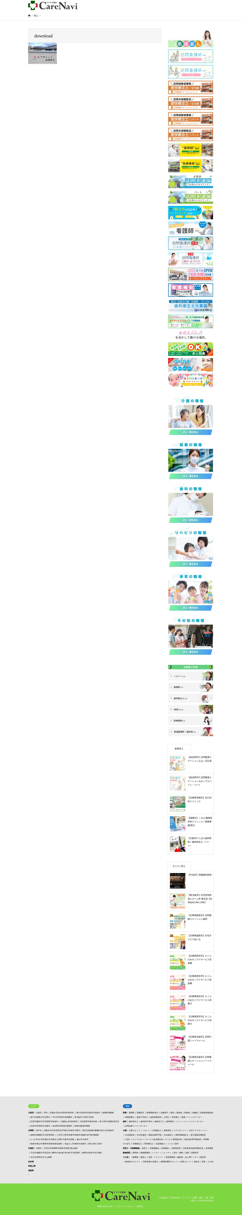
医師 (172, 1113)
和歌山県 (32, 1166)
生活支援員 (141, 1135)
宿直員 (196, 1162)
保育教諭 (165, 1148)
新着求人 (179, 748)
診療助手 (164, 1113)
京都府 (31, 1148)
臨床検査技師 (155, 1117)
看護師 (131, 1113)
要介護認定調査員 (198, 1135)
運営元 (140, 1206)
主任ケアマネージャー (198, 1130)
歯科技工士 (159, 1121)
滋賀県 (31, 1170)
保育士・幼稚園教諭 (131, 1148)
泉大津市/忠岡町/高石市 (109, 1121)
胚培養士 (175, 1117)
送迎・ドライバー (155, 1157)
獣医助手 (195, 1153)
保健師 (195, 1113)
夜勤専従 (167, 1130)
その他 (125, 1157)
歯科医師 (170, 1121)
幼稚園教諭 (154, 1148)
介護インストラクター (134, 1139)
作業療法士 (137, 1144)
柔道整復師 (170, 1157)
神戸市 (39, 1130)
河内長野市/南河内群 (88, 1121)
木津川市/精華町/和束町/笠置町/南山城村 (61, 1148)
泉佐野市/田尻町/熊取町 (62, 1126)
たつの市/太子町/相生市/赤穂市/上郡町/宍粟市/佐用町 (52, 1139)
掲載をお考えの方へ (105, 1206)
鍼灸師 (180, 1157)
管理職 (206, 1139)
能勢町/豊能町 (108, 1113)
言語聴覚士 (160, 1144)
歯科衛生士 (133, 1121)
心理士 (166, 1117)
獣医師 (135, 1153)
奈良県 (31, 1162)
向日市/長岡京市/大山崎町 (41, 1157)
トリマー (156, 1153)
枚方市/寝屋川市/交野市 (40, 1117)
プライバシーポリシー (125, 1206)
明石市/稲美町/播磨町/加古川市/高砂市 (98, 1130)
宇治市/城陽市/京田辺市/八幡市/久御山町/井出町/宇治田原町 (55, 1153)
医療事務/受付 (152, 1113)
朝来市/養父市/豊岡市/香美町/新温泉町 (46, 1144)
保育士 (144, 1148)
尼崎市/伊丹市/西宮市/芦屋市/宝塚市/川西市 (62, 1130)
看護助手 (140, 1113)
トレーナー (166, 1153)
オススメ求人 (179, 866)
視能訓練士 (129, 1117)
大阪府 (31, 1113)
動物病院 (126, 1153)
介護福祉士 (156, 1130)
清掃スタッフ (185, 1162)
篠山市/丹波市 (82, 1139)
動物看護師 (145, 1153)
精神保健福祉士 (181, 1135)
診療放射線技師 (206, 1113)
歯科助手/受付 (146, 1121)
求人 (36, 15)
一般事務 (134, 1157)
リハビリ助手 (173, 1144)
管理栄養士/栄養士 (150, 1162)
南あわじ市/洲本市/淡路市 (75, 1144)
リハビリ (126, 1144)
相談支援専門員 (154, 1135)
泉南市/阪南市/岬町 (82, 1126)
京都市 (39, 1148)
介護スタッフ (134, 1130)
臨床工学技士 (142, 1117)
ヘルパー (146, 1130)
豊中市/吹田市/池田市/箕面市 (88, 1113)
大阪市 (39, 1113)
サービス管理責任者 (173, 1139)
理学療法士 (148, 1144)
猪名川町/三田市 (95, 1144)
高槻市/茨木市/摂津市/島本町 (62, 1113)
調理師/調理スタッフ (169, 1162)
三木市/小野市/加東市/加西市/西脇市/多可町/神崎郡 (78, 1135)
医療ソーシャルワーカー (192, 1117)
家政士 (143, 1157)
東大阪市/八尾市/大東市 (84, 1117)
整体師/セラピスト (132, 1162)
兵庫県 (31, 1130)
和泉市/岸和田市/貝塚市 (40, 1126)
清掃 (187, 1153)
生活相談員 (129, 1135)
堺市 (46, 1113)
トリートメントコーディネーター (190, 1121)
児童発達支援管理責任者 (193, 1148)
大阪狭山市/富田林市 (69, 1121)
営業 (203, 1162)
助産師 (187, 1113)
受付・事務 (178, 1153)
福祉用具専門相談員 (192, 1139)
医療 (125, 1113)
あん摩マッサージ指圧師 (195, 1157)
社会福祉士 (168, 1135)
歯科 (125, 1121)
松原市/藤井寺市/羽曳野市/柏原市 (44, 1121)
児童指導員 (176, 1148)
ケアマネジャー (180, 1130)
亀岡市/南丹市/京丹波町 (92, 1153)
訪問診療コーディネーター (136, 1126)
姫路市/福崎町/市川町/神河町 (42, 1135)
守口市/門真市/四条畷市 (62, 1117)
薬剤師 (179, 1113)
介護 (125, 1130)
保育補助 (209, 1148)
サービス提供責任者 (154, 1139)
